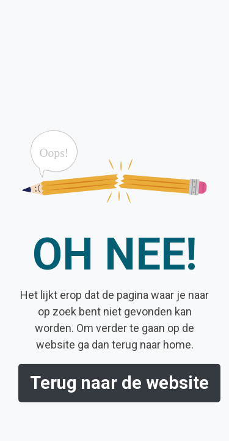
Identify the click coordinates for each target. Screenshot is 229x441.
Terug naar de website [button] (119, 382)
